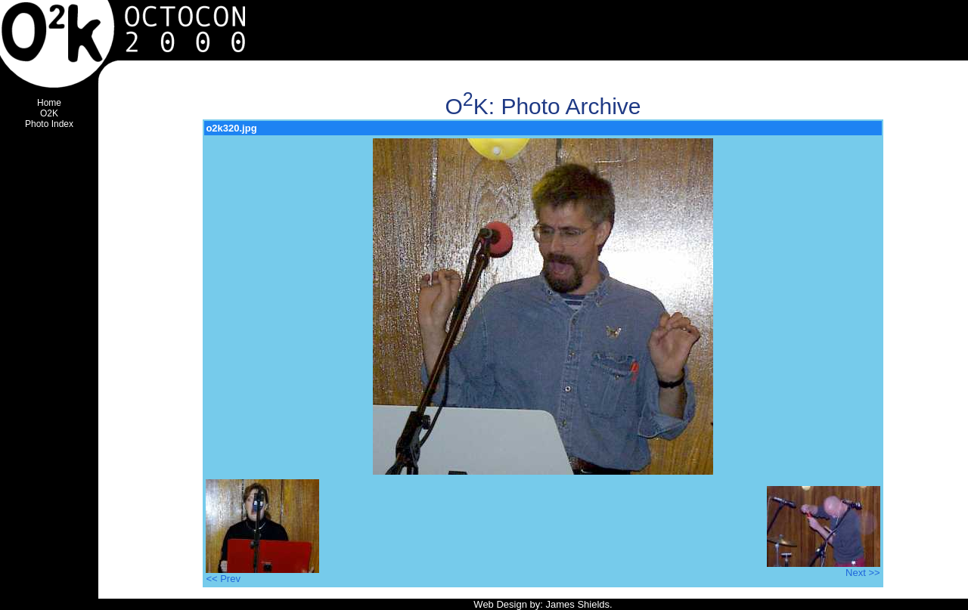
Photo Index (49, 124)
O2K (49, 113)
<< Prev (262, 574)
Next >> (823, 568)
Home (49, 103)
